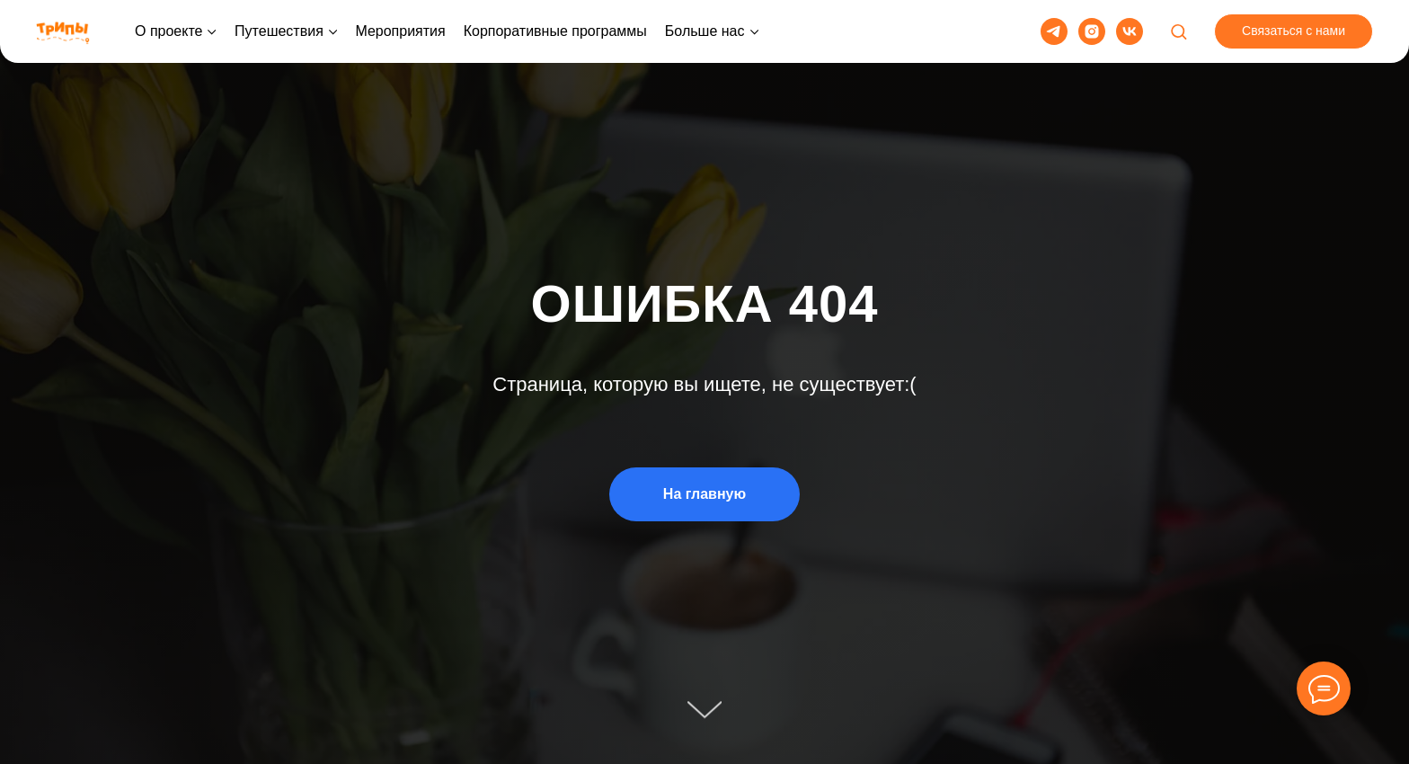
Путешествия (279, 31)
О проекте (168, 31)
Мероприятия (400, 31)
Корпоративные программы (555, 31)
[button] (1178, 31)
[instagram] (1091, 31)
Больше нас (705, 31)
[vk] (1129, 31)
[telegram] (1054, 31)
